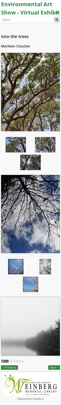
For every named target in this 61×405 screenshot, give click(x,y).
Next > (54, 367)
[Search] (27, 20)
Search (57, 20)
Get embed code (17, 361)
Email (6, 361)
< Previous (9, 367)
